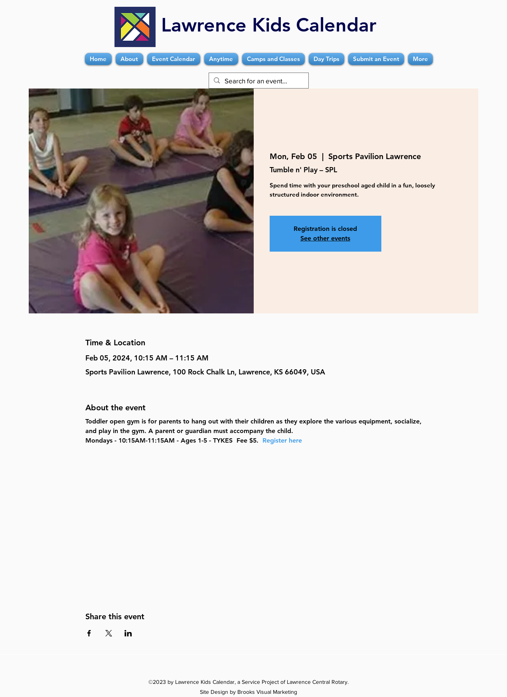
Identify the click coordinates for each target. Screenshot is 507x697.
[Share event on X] (108, 633)
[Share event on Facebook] (89, 633)
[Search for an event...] (258, 81)
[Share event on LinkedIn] (128, 633)
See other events (325, 238)
